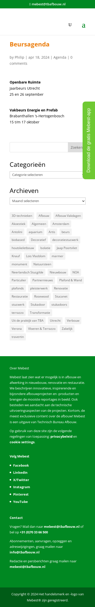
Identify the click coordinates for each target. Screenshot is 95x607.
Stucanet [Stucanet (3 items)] (61, 296)
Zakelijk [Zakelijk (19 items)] (67, 328)
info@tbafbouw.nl (25, 552)
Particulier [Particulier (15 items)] (19, 280)
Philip (19, 57)
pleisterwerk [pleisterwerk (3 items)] (39, 288)
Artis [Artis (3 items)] (52, 232)
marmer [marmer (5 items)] (57, 256)
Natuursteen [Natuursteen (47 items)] (42, 264)
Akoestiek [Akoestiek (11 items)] (18, 224)
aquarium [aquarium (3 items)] (35, 232)
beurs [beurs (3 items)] (66, 232)
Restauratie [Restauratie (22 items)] (20, 296)
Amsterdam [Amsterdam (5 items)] (60, 224)
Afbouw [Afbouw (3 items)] (44, 216)
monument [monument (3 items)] (19, 264)
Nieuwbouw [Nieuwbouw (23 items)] (58, 272)
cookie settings (22, 442)
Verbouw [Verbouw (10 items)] (73, 320)
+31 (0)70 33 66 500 (33, 532)
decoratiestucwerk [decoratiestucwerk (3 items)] (65, 240)
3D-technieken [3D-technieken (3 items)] (22, 216)
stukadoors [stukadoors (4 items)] (59, 304)
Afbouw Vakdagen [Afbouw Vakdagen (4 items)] (68, 216)
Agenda (59, 57)
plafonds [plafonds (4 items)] (18, 288)
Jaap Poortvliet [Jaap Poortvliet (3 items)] (67, 248)
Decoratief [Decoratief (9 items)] (38, 240)
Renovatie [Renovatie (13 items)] (61, 288)
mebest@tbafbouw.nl (62, 526)
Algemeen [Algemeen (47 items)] (39, 224)
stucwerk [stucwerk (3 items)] (18, 304)
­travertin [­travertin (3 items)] (18, 337)
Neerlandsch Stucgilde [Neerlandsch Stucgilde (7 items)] (27, 272)
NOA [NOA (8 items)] (75, 272)
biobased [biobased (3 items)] (18, 240)
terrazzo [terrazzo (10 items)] (18, 312)
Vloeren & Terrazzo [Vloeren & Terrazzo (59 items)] (41, 328)
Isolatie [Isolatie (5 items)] (45, 248)
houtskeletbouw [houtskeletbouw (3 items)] (23, 248)
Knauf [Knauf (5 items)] (16, 256)
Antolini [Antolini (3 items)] (17, 232)
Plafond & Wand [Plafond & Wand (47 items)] (70, 280)
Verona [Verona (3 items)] (17, 328)
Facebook (21, 465)
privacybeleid (61, 436)
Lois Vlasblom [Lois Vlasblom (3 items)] (35, 256)
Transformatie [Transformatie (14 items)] (40, 312)
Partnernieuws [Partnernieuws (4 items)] (42, 280)
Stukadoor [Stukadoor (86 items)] (38, 304)
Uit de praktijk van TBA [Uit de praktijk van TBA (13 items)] (28, 320)
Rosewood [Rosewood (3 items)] (41, 296)
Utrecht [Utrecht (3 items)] (55, 320)
